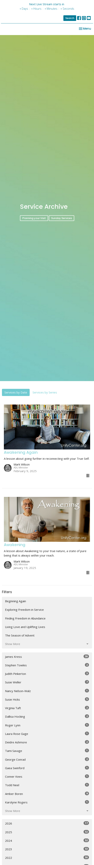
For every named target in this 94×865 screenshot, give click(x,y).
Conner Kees (47, 786)
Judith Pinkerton (47, 683)
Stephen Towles (47, 675)
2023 (47, 859)
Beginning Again (15, 611)
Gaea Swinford (47, 778)
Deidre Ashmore (47, 752)
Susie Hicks (47, 709)
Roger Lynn (47, 735)
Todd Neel (47, 795)
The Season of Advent (19, 645)
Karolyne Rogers (47, 812)
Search (69, 18)
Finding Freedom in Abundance (25, 628)
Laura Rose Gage (47, 743)
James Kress (47, 666)
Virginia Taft (47, 718)
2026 (47, 833)
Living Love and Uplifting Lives (25, 636)
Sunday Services (61, 227)
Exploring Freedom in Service (24, 619)
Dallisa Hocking (47, 726)
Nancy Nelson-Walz (47, 700)
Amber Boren (47, 803)
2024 (47, 850)
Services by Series (45, 402)
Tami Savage (47, 760)
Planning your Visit (34, 227)
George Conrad (47, 769)
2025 (47, 841)
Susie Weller (47, 692)
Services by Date (15, 402)
